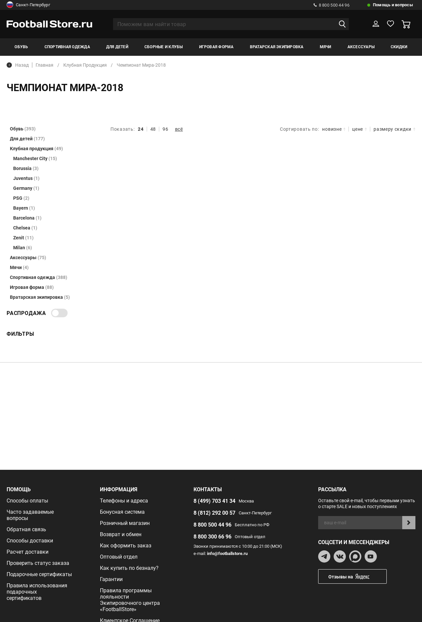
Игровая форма (216, 47)
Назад (18, 65)
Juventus (26, 178)
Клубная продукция (36, 148)
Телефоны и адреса (124, 501)
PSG (21, 198)
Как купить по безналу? (129, 568)
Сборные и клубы (163, 47)
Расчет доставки (27, 552)
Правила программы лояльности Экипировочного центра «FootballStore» (130, 599)
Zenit (23, 237)
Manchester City (35, 158)
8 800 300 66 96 (212, 537)
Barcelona (27, 218)
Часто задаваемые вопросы (30, 515)
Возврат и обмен (120, 534)
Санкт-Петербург (28, 5)
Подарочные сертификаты (39, 574)
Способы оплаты (27, 501)
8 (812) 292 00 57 (214, 513)
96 (165, 129)
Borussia (26, 168)
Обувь (21, 47)
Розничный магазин (125, 523)
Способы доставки (30, 540)
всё (179, 129)
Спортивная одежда (67, 47)
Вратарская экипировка (277, 47)
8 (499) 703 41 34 (214, 501)
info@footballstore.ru (227, 553)
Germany (26, 188)
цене (359, 129)
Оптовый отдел (118, 557)
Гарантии (111, 579)
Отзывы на (357, 576)
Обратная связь (26, 529)
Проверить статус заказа (38, 563)
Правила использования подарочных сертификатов (37, 591)
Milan (22, 247)
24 (140, 129)
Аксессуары (361, 47)
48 (153, 129)
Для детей (117, 47)
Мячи (325, 47)
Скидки (399, 47)
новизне (334, 129)
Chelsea (25, 227)
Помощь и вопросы (393, 4)
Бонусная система (122, 512)
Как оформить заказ (125, 545)
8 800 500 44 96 (331, 5)
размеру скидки (394, 129)
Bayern (24, 208)
